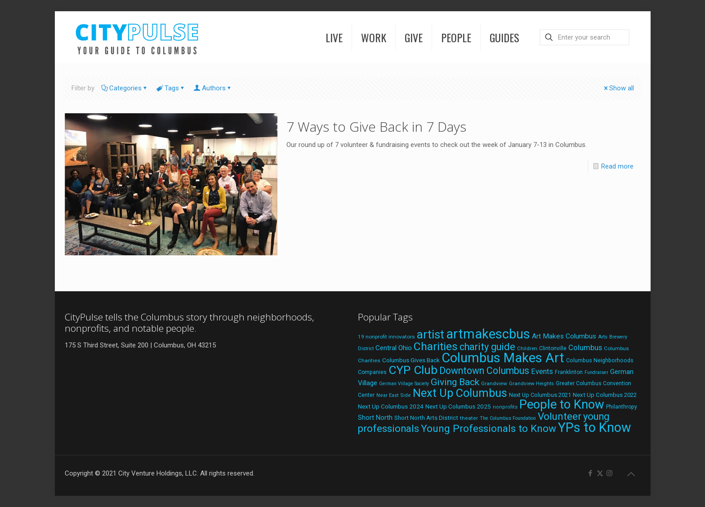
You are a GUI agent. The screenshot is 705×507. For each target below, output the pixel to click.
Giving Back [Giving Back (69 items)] (455, 381)
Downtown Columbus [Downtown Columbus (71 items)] (484, 370)
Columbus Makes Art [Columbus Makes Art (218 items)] (503, 357)
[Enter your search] (584, 37)
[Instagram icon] (609, 473)
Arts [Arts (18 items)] (602, 337)
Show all (618, 88)
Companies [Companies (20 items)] (372, 372)
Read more (617, 166)
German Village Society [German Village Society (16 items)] (404, 384)
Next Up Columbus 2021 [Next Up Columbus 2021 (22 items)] (540, 394)
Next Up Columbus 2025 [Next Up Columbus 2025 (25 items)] (458, 406)
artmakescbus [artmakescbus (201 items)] (488, 334)
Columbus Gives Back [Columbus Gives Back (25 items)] (411, 360)
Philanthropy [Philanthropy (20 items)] (621, 407)
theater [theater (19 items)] (469, 418)
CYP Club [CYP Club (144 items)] (412, 370)
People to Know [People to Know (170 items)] (561, 404)
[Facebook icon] (590, 473)
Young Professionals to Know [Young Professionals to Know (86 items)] (488, 428)
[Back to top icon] (631, 474)
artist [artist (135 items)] (430, 334)
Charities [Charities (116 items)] (436, 346)
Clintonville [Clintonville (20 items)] (553, 348)
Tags (171, 88)
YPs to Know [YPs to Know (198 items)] (594, 427)
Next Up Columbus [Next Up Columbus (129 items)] (460, 393)
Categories (124, 88)
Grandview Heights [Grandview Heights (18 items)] (531, 383)
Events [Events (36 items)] (542, 371)
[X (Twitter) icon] (600, 473)
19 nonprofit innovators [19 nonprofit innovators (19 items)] (386, 337)
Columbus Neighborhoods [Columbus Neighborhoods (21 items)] (600, 360)
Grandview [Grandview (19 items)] (494, 383)
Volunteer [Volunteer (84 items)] (559, 416)
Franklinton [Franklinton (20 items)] (569, 372)
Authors (213, 88)
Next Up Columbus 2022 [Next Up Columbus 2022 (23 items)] (605, 394)
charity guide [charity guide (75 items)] (487, 346)
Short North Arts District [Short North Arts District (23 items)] (426, 417)
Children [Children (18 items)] (527, 348)
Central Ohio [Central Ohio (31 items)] (393, 348)
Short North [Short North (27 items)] (375, 418)
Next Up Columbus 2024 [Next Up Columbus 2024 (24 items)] (391, 406)
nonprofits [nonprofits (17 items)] (505, 407)
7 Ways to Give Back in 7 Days (376, 126)
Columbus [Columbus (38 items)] (585, 347)
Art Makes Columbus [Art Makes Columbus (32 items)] (564, 336)
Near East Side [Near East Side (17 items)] (393, 395)
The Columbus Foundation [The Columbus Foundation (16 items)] (508, 418)
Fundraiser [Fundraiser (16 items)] (596, 372)
